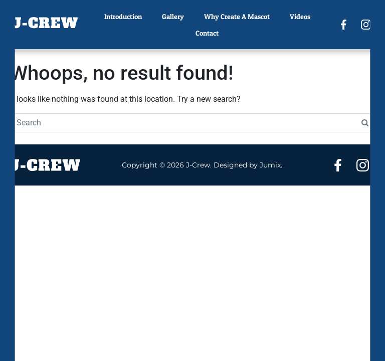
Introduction (123, 16)
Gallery (173, 16)
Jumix (270, 164)
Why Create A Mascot (237, 16)
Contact (207, 33)
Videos (300, 16)
